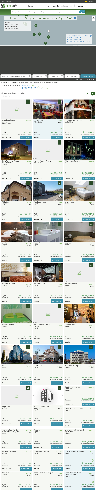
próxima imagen (62, 109)
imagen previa (33, 109)
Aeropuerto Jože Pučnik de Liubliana (79, 36)
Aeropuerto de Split (74, 39)
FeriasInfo (10, 6)
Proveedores (44, 6)
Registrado (9, 1)
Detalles (6, 137)
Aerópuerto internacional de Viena (79, 41)
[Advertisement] (48, 59)
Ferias (31, 6)
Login (2, 1)
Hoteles (80, 6)
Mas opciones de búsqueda (84, 79)
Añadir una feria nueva (62, 6)
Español (91, 1)
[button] (47, 35)
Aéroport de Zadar (74, 37)
